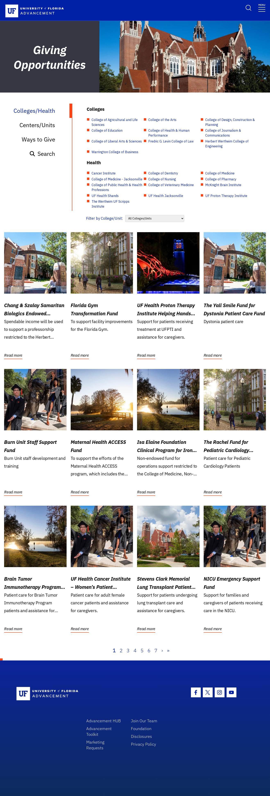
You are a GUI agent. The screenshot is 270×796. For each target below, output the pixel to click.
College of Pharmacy (220, 179)
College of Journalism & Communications (223, 132)
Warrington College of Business (115, 152)
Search (42, 153)
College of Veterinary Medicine (171, 185)
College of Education (107, 130)
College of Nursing (162, 179)
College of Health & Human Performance (168, 132)
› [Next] (162, 650)
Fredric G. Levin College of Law (171, 141)
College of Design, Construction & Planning (230, 122)
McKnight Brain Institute (223, 185)
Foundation (141, 728)
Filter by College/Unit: (104, 218)
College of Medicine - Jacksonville (117, 179)
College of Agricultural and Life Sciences (115, 122)
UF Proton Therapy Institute (226, 196)
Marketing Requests (95, 745)
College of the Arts (162, 120)
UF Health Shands (105, 196)
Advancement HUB (103, 721)
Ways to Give (38, 139)
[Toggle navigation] (262, 7)
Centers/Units (37, 125)
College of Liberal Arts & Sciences (117, 141)
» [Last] (168, 650)
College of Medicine (220, 173)
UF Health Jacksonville (165, 196)
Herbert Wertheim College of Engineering (226, 143)
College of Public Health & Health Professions (117, 187)
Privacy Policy (143, 744)
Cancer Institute (104, 173)
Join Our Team (144, 721)
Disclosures (141, 736)
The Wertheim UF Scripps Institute (110, 203)
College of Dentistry (163, 173)
